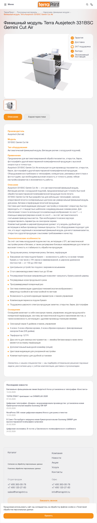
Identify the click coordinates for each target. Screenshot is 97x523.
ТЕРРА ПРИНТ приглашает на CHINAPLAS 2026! (27, 396)
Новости (56, 458)
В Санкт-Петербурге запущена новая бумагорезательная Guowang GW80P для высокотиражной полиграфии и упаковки (41, 421)
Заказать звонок (48, 501)
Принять (49, 516)
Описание (13, 117)
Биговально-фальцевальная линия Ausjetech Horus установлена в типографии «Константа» (47, 389)
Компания (57, 453)
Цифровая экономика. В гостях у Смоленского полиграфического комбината (41, 429)
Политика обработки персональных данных (24, 468)
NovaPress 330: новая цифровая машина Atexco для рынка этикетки (36, 413)
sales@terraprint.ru (17, 492)
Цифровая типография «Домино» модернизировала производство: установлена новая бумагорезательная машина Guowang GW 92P (45, 404)
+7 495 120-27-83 (17, 488)
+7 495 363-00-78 (17, 485)
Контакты (57, 472)
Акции (55, 463)
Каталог (12, 453)
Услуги (55, 468)
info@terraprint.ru (61, 492)
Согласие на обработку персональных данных (25, 464)
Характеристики (37, 117)
